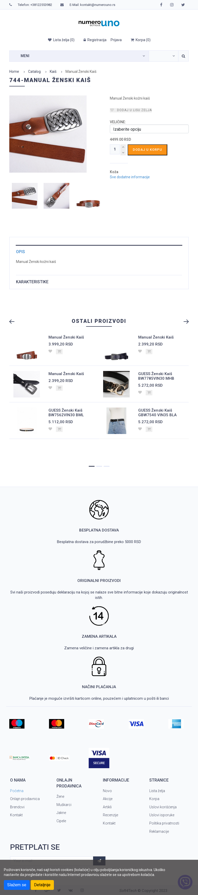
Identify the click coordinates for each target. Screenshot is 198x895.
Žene (60, 796)
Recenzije (110, 815)
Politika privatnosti (164, 823)
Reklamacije (159, 831)
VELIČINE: (118, 122)
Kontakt (16, 815)
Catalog (34, 71)
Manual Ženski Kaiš (66, 337)
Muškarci (63, 805)
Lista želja (157, 791)
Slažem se (16, 884)
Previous (14, 321)
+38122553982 (41, 5)
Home (14, 71)
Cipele (61, 821)
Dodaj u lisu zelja (131, 110)
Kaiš (53, 71)
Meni (25, 56)
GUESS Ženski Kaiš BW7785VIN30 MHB (156, 376)
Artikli (107, 807)
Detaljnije (42, 884)
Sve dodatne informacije (130, 177)
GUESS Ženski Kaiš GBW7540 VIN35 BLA (157, 412)
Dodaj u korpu (147, 150)
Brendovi (17, 807)
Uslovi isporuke (161, 815)
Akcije (107, 799)
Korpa (154, 799)
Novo (107, 791)
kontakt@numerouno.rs (97, 5)
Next (184, 321)
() (61, 40)
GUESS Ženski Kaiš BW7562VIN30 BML (66, 412)
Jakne (61, 813)
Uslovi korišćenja (163, 807)
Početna (16, 791)
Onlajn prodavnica (25, 799)
